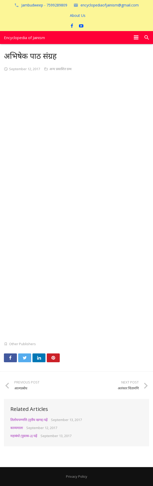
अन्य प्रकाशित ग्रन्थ (60, 69)
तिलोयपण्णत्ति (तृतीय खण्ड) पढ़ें (29, 419)
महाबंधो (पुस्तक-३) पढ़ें (23, 435)
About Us (77, 15)
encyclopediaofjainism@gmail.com (110, 5)
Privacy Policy (76, 476)
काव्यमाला (16, 427)
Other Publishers (22, 344)
